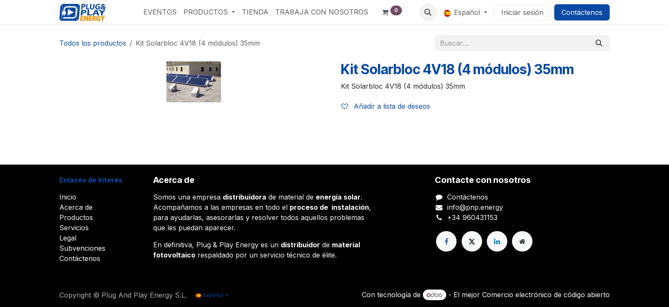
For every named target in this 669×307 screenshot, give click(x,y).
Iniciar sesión (522, 12)
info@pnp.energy (475, 207)
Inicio (67, 197)
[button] (428, 12)
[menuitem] (160, 11)
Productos (76, 217)
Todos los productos (92, 43)
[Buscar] (599, 43)
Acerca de (76, 207)
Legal (67, 238)
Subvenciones (82, 248)
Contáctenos (581, 12)
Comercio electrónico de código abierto (546, 294)
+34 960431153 (472, 217)
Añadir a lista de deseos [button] (385, 106)
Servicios (74, 227)
